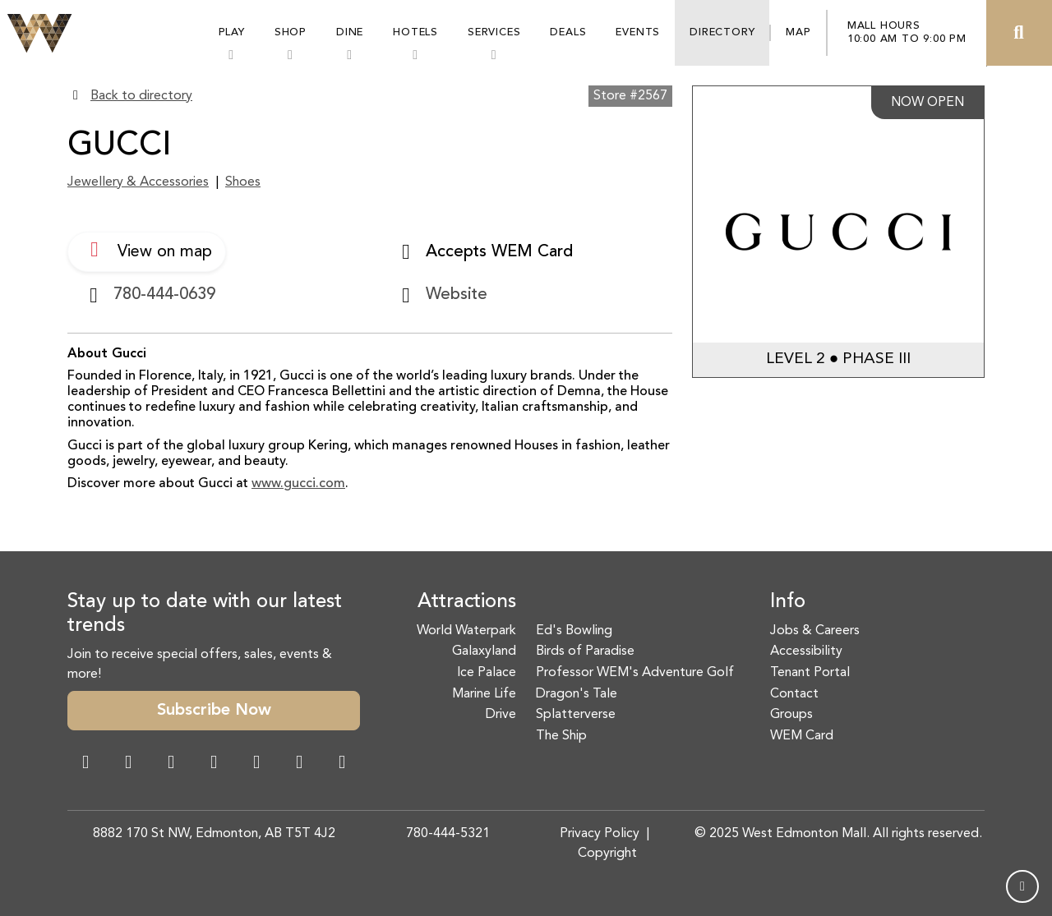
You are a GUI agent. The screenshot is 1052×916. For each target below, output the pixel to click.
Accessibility (806, 651)
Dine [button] (349, 32)
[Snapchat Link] (171, 764)
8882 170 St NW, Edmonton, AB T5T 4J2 (214, 833)
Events (638, 32)
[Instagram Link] (128, 764)
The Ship (561, 736)
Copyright (607, 853)
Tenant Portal (810, 672)
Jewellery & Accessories (138, 182)
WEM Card (801, 736)
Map (798, 32)
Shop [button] (291, 32)
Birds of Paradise (585, 651)
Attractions (467, 602)
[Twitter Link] (214, 764)
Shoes (243, 182)
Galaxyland (484, 651)
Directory (722, 32)
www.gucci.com (298, 483)
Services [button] (494, 32)
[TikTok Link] (299, 764)
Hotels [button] (415, 32)
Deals (568, 32)
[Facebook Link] (85, 764)
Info (787, 602)
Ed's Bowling (574, 631)
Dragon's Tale (576, 694)
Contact (794, 694)
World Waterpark (466, 631)
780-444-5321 (448, 833)
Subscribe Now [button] (214, 710)
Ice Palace (486, 672)
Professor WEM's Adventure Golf (635, 672)
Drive (501, 714)
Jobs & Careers (815, 631)
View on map (146, 249)
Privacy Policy (599, 833)
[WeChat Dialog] (256, 764)
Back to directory (141, 96)
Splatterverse (576, 714)
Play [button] (232, 32)
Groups (791, 714)
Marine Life (484, 694)
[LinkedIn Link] (342, 764)
